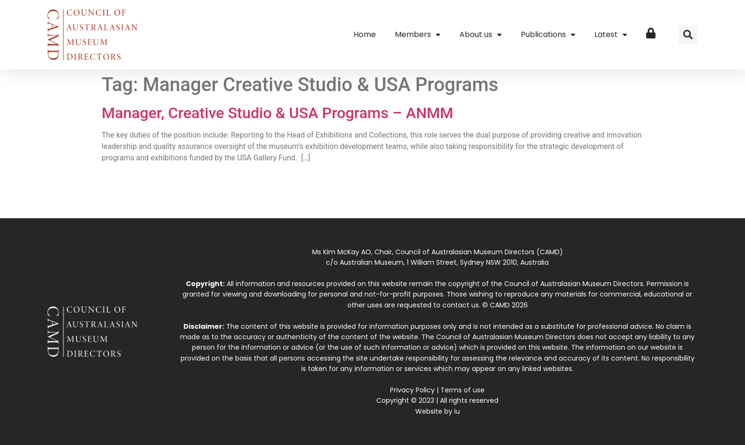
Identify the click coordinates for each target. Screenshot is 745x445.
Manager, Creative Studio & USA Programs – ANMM (277, 113)
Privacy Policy (412, 390)
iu (457, 411)
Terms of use (462, 390)
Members (417, 34)
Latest (610, 34)
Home (364, 34)
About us (480, 34)
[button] (687, 34)
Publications (548, 34)
